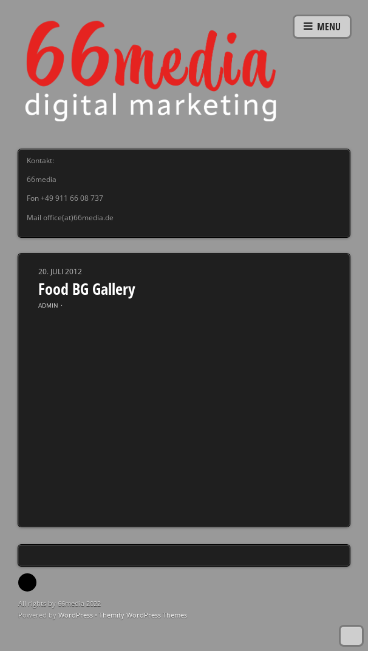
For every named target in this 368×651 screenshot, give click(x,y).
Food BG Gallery (86, 289)
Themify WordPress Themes (143, 614)
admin (48, 305)
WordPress (75, 614)
